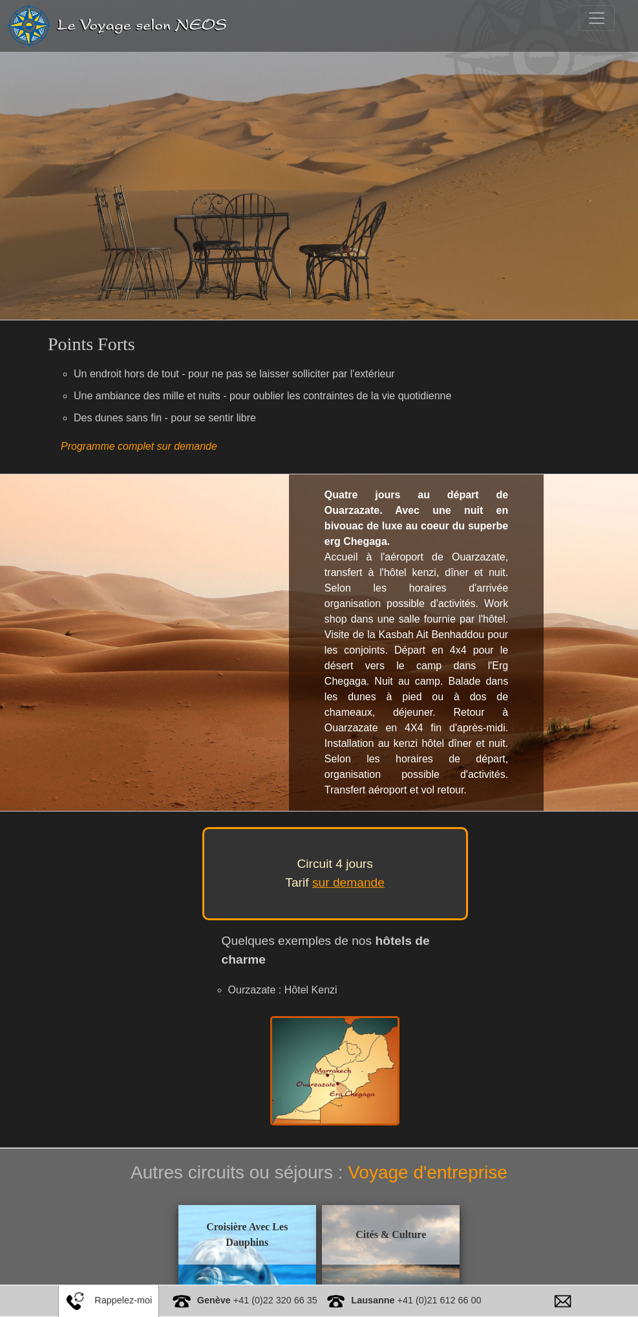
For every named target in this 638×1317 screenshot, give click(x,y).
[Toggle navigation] (597, 18)
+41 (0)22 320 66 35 (257, 1300)
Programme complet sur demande (139, 446)
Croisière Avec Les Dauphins (262, 1234)
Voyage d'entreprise (427, 1172)
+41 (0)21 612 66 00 (416, 1300)
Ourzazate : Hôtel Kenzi (282, 989)
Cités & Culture (375, 1233)
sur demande (348, 882)
